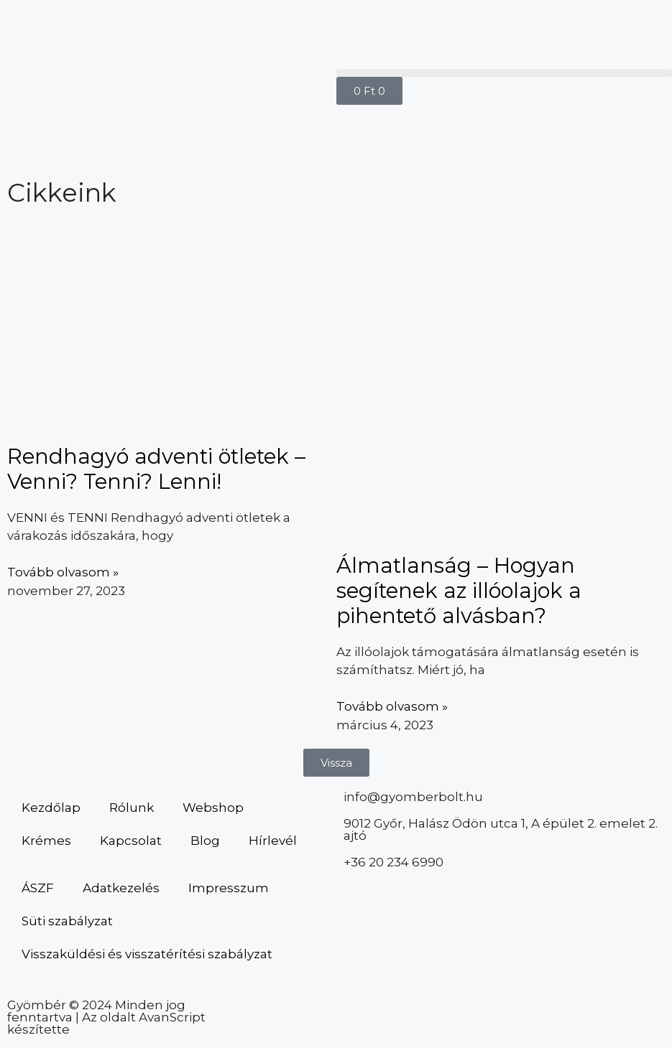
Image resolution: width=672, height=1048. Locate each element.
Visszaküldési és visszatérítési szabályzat (147, 954)
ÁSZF (38, 888)
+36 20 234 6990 (393, 862)
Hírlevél (273, 840)
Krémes (46, 840)
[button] (504, 73)
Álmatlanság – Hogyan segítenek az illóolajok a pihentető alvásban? (458, 590)
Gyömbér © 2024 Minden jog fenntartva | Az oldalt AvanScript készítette (106, 1017)
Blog (205, 840)
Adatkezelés (121, 888)
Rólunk (131, 807)
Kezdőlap (51, 807)
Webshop (213, 807)
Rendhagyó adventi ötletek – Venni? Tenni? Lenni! (156, 469)
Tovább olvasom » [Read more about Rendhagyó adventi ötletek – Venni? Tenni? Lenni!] (63, 572)
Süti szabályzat (67, 921)
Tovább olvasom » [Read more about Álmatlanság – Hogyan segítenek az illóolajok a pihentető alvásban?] (392, 706)
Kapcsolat (131, 840)
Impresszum (228, 888)
